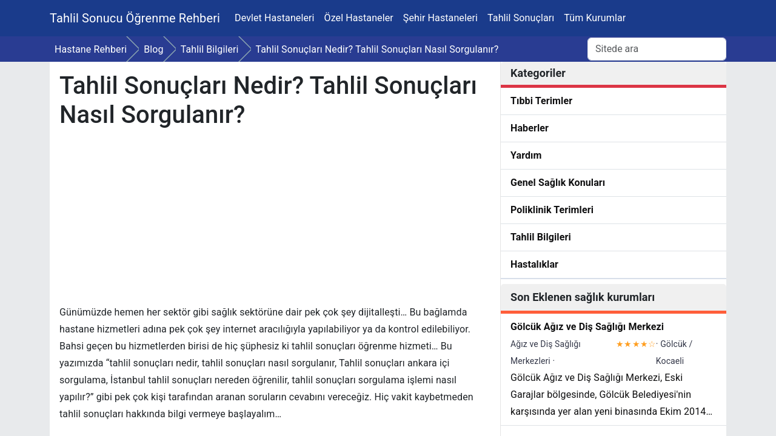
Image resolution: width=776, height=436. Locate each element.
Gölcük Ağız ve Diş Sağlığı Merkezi (587, 326)
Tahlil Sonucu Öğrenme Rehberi (135, 18)
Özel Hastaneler (358, 18)
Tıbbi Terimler (541, 101)
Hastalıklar (534, 264)
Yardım (526, 155)
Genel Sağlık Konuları (557, 182)
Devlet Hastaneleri (275, 18)
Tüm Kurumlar (595, 18)
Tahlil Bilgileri (540, 237)
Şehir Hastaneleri (440, 18)
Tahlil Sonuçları (520, 18)
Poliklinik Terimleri (552, 210)
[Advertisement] (273, 219)
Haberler (529, 128)
